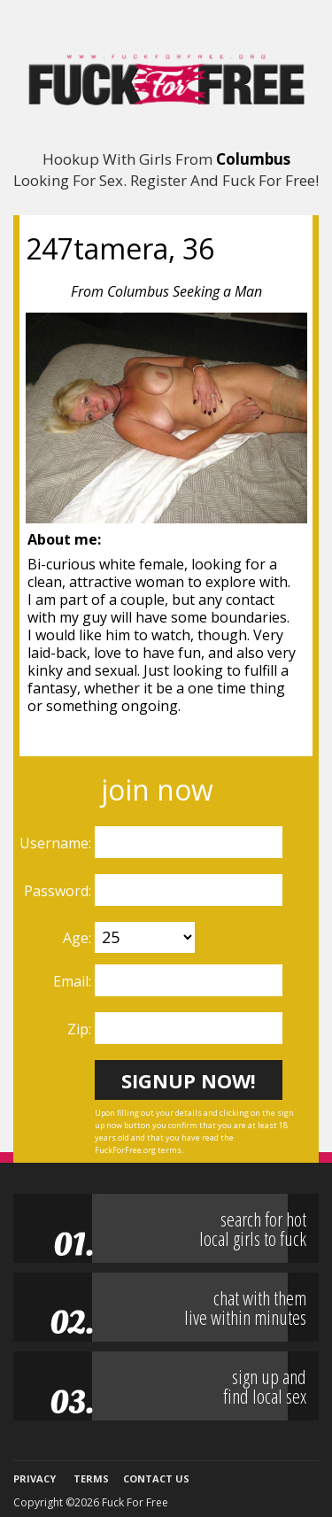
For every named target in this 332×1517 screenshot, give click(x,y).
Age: (79, 938)
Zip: (81, 1029)
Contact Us (156, 1478)
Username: (57, 843)
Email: (74, 981)
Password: (59, 891)
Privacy (34, 1478)
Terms (91, 1478)
